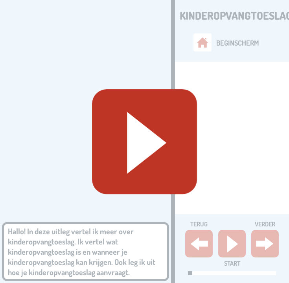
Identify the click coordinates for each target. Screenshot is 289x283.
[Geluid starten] (144, 141)
